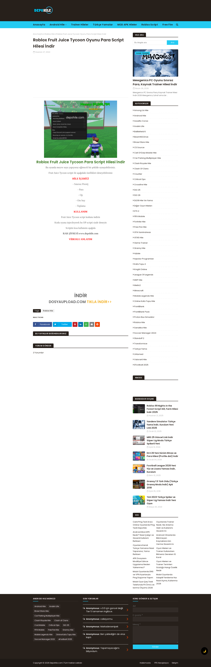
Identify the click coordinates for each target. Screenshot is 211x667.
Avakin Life (139, 126)
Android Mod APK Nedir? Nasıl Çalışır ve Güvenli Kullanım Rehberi (143, 537)
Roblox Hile (49, 34)
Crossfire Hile (140, 184)
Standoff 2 (139, 338)
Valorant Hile (140, 359)
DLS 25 (137, 189)
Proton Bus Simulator (144, 317)
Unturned (138, 354)
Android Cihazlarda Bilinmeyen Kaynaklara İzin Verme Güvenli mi (165, 540)
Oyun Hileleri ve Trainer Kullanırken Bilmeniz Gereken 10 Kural (166, 553)
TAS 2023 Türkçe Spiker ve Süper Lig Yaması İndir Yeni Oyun (161, 500)
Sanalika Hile (140, 327)
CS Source (139, 147)
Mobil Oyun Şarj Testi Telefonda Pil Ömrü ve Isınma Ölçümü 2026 (143, 584)
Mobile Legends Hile (144, 295)
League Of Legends (143, 274)
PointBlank (139, 306)
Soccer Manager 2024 (145, 333)
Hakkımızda (145, 663)
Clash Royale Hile (142, 163)
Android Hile (140, 115)
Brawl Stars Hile (141, 142)
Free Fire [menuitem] (167, 24)
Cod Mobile (39, 625)
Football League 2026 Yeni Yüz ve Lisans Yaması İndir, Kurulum (161, 468)
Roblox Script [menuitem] (149, 24)
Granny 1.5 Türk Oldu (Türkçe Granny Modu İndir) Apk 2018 (162, 484)
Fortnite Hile (140, 221)
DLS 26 (137, 195)
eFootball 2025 (141, 364)
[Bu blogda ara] (150, 42)
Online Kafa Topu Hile (144, 301)
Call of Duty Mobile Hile (145, 152)
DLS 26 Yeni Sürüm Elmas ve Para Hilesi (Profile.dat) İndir (162, 454)
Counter (138, 174)
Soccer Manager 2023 (44, 639)
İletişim (175, 663)
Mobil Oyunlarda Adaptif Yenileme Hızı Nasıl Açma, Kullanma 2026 (166, 579)
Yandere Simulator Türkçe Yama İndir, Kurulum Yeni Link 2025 (161, 424)
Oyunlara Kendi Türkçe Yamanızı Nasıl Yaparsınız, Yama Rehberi (143, 550)
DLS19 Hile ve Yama (143, 200)
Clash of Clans (141, 168)
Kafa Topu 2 (140, 264)
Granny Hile (139, 248)
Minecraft (138, 290)
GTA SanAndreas (142, 232)
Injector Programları (144, 258)
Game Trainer (141, 242)
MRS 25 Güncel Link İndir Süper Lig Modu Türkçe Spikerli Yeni (160, 440)
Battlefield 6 (140, 131)
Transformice (140, 343)
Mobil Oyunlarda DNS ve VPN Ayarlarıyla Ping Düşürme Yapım (143, 574)
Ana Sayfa (38, 34)
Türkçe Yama (140, 348)
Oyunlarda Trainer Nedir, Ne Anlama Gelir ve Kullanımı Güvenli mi (165, 526)
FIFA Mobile (139, 216)
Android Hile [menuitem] (57, 24)
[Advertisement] (80, 74)
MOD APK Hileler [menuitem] (127, 24)
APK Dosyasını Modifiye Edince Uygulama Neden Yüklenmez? (141, 563)
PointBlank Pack (142, 311)
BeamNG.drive (141, 136)
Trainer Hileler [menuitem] (79, 24)
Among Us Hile (141, 110)
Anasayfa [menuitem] (39, 24)
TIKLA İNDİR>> (99, 301)
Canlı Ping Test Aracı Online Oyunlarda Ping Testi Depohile (144, 524)
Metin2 (137, 285)
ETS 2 (136, 211)
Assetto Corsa (141, 120)
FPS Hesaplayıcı (161, 663)
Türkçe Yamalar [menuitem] (103, 24)
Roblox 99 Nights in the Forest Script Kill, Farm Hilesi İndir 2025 (162, 409)
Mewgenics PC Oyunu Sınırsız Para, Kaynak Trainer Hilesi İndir (155, 82)
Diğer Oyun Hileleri (143, 205)
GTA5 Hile (138, 237)
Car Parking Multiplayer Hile (147, 158)
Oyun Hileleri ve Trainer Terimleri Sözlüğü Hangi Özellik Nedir (166, 566)
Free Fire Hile (140, 227)
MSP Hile (138, 280)
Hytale (137, 253)
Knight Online (140, 269)
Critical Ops (140, 179)
